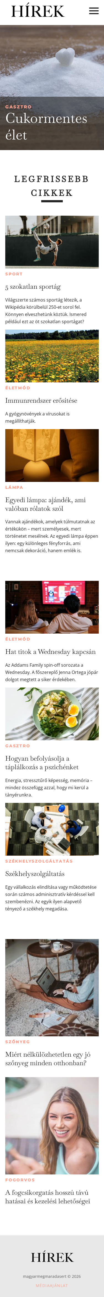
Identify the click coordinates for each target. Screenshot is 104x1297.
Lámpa (14, 487)
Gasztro (18, 106)
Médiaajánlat (52, 1285)
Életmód (18, 387)
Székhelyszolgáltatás (39, 861)
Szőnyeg (17, 1041)
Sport (14, 274)
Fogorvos (20, 1180)
